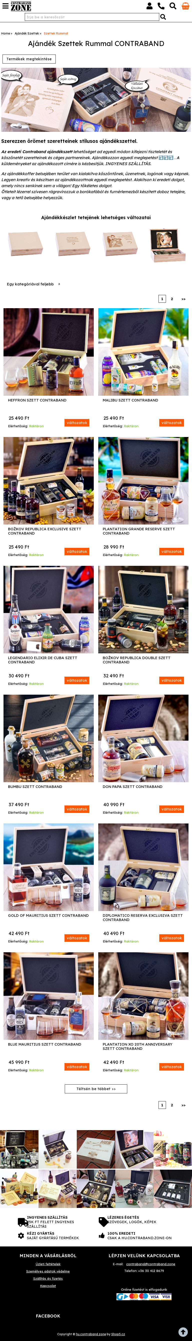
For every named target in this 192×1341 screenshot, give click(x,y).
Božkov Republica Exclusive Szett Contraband (44, 531)
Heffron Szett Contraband (37, 400)
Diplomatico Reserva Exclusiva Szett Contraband (143, 918)
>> (184, 298)
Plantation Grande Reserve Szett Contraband (139, 531)
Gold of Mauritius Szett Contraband (48, 916)
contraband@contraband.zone (150, 1264)
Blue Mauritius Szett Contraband (44, 1044)
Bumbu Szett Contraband (35, 787)
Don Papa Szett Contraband (132, 787)
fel (184, 1333)
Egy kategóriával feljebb (30, 284)
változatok (77, 422)
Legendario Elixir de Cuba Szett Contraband (42, 660)
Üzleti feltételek (48, 1264)
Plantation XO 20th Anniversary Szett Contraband (137, 1046)
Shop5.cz (118, 1334)
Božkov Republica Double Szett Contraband (136, 660)
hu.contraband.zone (91, 1334)
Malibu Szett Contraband (130, 400)
